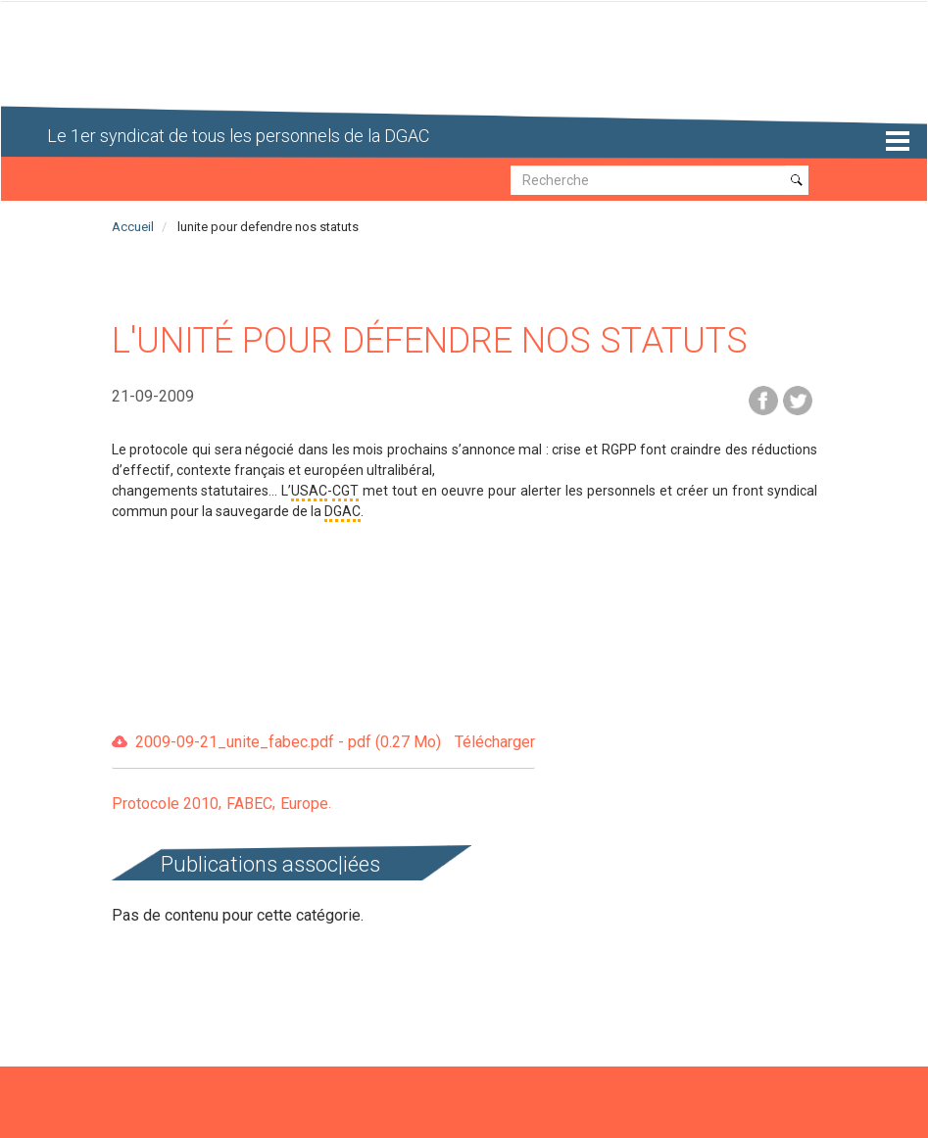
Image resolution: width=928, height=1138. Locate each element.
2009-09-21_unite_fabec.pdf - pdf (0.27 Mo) (335, 743)
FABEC (249, 803)
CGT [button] (345, 490)
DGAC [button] (342, 511)
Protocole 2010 (165, 803)
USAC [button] (309, 490)
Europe (304, 803)
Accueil (133, 226)
